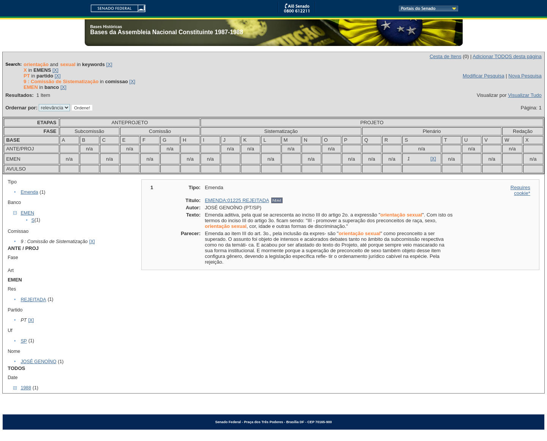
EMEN (27, 213)
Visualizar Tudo (525, 95)
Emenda (29, 192)
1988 (26, 387)
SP (24, 341)
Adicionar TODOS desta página (507, 56)
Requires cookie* (520, 190)
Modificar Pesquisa (483, 76)
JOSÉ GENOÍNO (38, 361)
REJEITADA (33, 299)
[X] (109, 64)
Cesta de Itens (446, 56)
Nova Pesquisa (524, 76)
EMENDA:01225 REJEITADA (237, 200)
